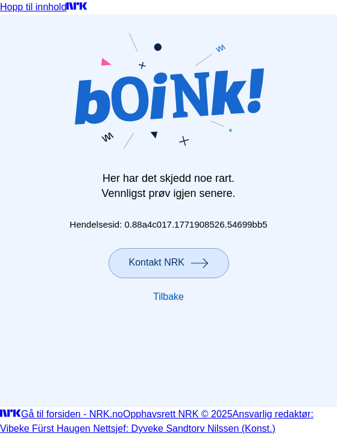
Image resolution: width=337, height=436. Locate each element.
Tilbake (168, 296)
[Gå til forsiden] (76, 7)
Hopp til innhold (33, 7)
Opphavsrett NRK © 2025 (178, 414)
